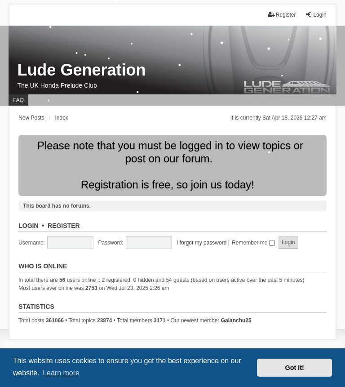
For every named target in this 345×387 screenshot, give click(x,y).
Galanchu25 (236, 320)
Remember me (253, 243)
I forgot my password (201, 243)
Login (28, 225)
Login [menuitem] (315, 14)
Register (64, 225)
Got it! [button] (294, 367)
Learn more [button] (61, 373)
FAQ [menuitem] (18, 100)
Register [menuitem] (282, 14)
